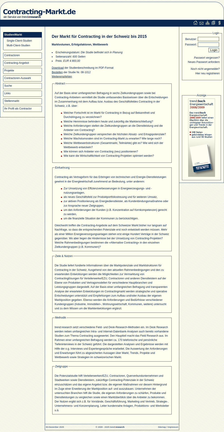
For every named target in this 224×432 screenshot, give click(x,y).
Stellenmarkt (11, 101)
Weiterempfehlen (62, 76)
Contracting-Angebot (16, 62)
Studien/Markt (13, 34)
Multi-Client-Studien (18, 45)
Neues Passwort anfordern (204, 62)
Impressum (173, 427)
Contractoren (12, 55)
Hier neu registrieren (207, 73)
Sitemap (162, 427)
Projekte (9, 70)
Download (58, 67)
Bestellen (57, 72)
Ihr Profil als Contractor (18, 108)
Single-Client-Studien (19, 40)
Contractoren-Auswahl (17, 78)
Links (7, 93)
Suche (8, 85)
